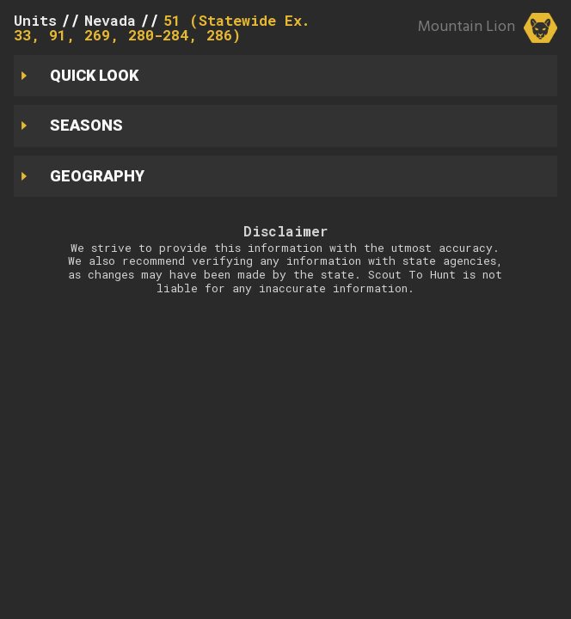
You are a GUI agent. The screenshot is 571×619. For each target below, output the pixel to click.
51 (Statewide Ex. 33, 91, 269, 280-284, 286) (162, 27)
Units (35, 20)
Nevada (110, 20)
